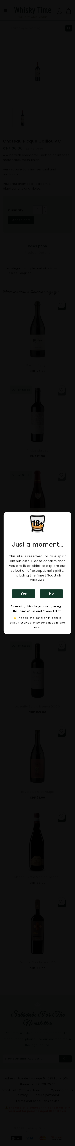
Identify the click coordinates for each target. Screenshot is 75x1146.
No (51, 593)
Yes (24, 593)
